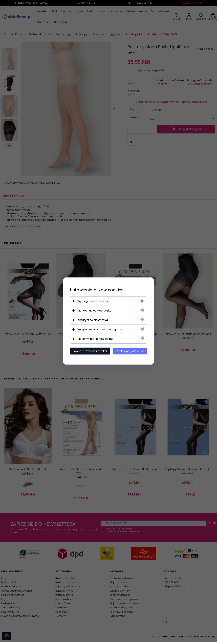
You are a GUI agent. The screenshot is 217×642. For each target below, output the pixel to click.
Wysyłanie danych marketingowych (100, 329)
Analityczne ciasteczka (92, 320)
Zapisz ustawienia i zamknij (90, 351)
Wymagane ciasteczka (92, 301)
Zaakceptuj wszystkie (130, 351)
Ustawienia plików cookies (96, 289)
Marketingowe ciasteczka (94, 311)
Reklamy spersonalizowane (95, 339)
